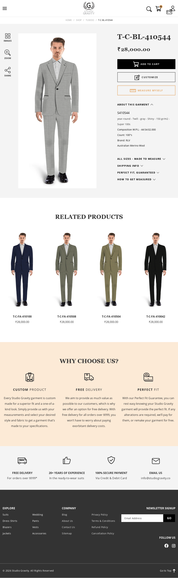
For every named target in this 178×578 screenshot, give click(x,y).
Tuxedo (90, 20)
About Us (67, 520)
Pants (35, 520)
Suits (6, 514)
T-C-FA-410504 (111, 316)
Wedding (37, 514)
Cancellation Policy (103, 533)
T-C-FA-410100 (22, 316)
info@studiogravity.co (155, 478)
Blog (64, 514)
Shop (79, 20)
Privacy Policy (100, 514)
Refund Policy (100, 527)
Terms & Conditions (103, 520)
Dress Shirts (10, 520)
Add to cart (146, 64)
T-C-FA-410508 (67, 316)
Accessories (39, 533)
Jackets (7, 533)
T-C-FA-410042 (156, 316)
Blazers (7, 527)
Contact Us (68, 527)
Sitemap (67, 533)
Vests (35, 527)
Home (69, 20)
